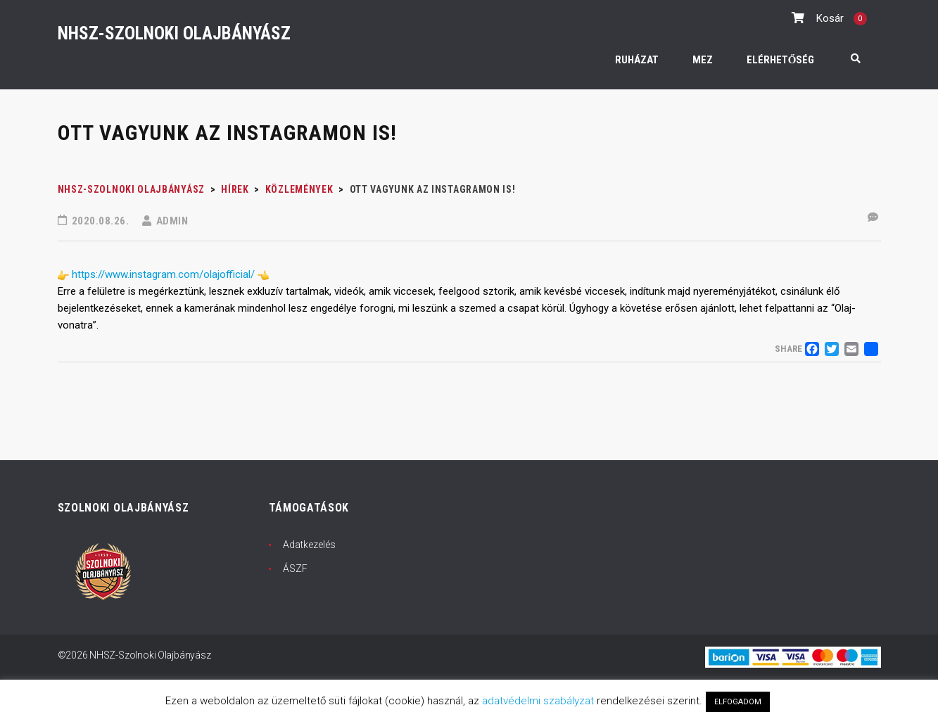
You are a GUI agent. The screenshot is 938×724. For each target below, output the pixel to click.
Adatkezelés (309, 544)
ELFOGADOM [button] (737, 701)
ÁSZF (295, 568)
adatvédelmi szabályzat (538, 700)
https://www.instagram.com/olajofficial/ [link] (163, 274)
